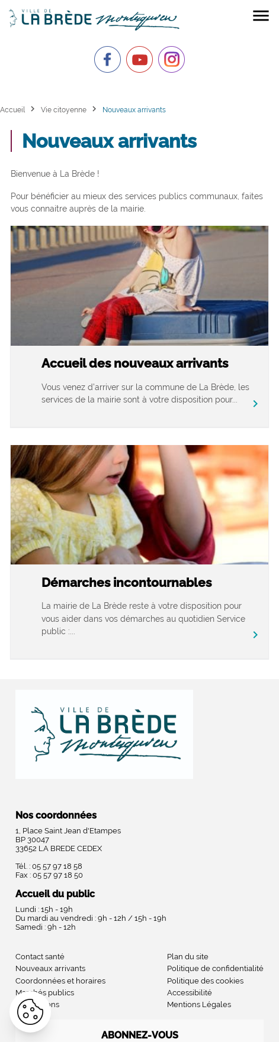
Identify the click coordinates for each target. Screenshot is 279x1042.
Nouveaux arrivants (50, 968)
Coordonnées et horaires (60, 980)
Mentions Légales (199, 1004)
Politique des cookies (205, 980)
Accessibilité (189, 992)
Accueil (12, 109)
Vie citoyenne (63, 109)
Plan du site (188, 956)
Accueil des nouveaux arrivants (134, 363)
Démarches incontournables (126, 582)
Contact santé (40, 956)
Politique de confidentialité (215, 968)
